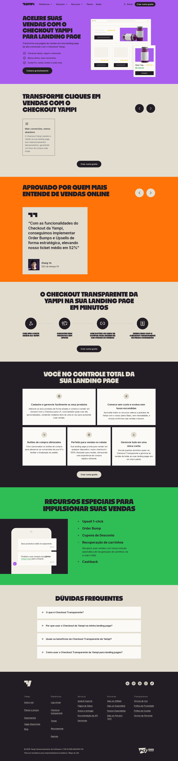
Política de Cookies (142, 711)
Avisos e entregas (85, 711)
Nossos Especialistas (116, 711)
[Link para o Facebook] (127, 683)
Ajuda (98, 4)
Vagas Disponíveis (32, 724)
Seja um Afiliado (114, 701)
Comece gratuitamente (37, 71)
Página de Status (85, 706)
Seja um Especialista (116, 706)
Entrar (128, 4)
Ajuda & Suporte (85, 701)
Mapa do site (73, 753)
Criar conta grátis (145, 4)
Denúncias (82, 720)
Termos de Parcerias (143, 715)
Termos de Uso (141, 701)
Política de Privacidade (144, 706)
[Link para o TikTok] (152, 683)
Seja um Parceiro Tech (115, 717)
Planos (90, 4)
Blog (26, 729)
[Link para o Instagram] (134, 683)
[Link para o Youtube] (146, 683)
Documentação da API (88, 715)
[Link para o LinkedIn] (140, 683)
